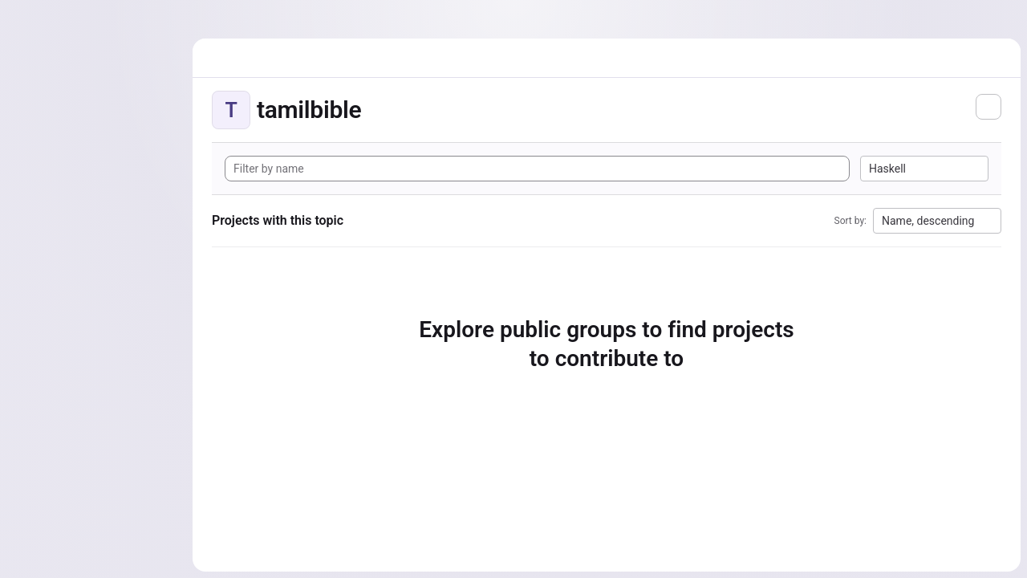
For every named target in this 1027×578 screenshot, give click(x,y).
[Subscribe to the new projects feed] (988, 107)
